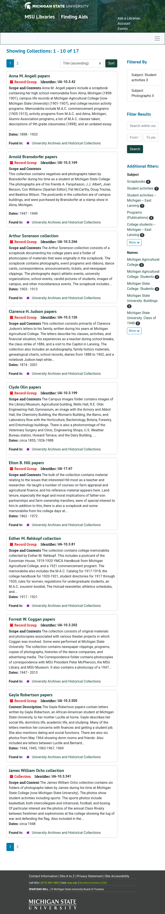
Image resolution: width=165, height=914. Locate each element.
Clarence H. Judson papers (33, 311)
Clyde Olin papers (25, 387)
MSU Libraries (40, 16)
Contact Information (43, 876)
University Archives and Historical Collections (66, 143)
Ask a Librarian (129, 18)
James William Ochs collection (36, 770)
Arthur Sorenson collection (33, 236)
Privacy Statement (90, 876)
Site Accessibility (117, 876)
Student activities (140, 188)
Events (123, 29)
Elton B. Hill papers (26, 462)
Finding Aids (74, 16)
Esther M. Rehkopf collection (35, 538)
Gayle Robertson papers (30, 695)
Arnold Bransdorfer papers (33, 156)
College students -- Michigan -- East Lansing (141, 229)
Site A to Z (67, 876)
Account (124, 23)
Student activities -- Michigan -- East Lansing (141, 200)
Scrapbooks (136, 181)
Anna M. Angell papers (29, 76)
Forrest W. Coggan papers (32, 619)
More (134, 242)
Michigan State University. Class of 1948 (141, 318)
